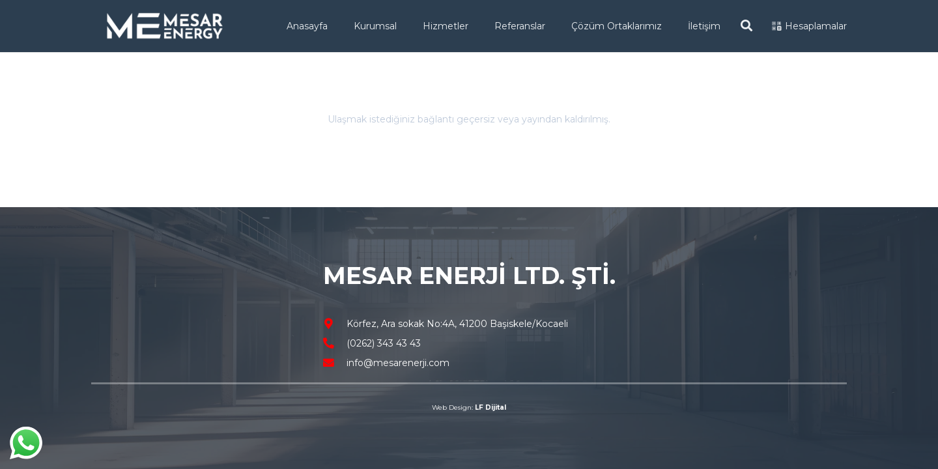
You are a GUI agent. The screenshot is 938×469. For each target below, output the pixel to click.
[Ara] (746, 25)
